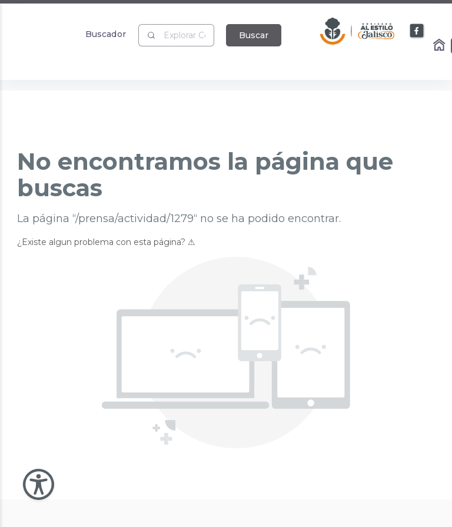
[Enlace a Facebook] (417, 31)
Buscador (105, 33)
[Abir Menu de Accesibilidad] (38, 484)
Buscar (253, 35)
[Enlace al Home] (440, 46)
